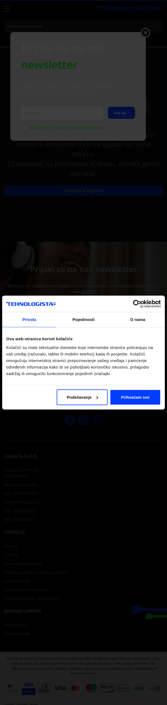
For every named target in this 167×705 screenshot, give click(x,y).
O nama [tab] (137, 319)
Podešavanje (82, 397)
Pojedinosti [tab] (83, 319)
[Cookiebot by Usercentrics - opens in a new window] (137, 304)
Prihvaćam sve (135, 397)
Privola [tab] (29, 319)
